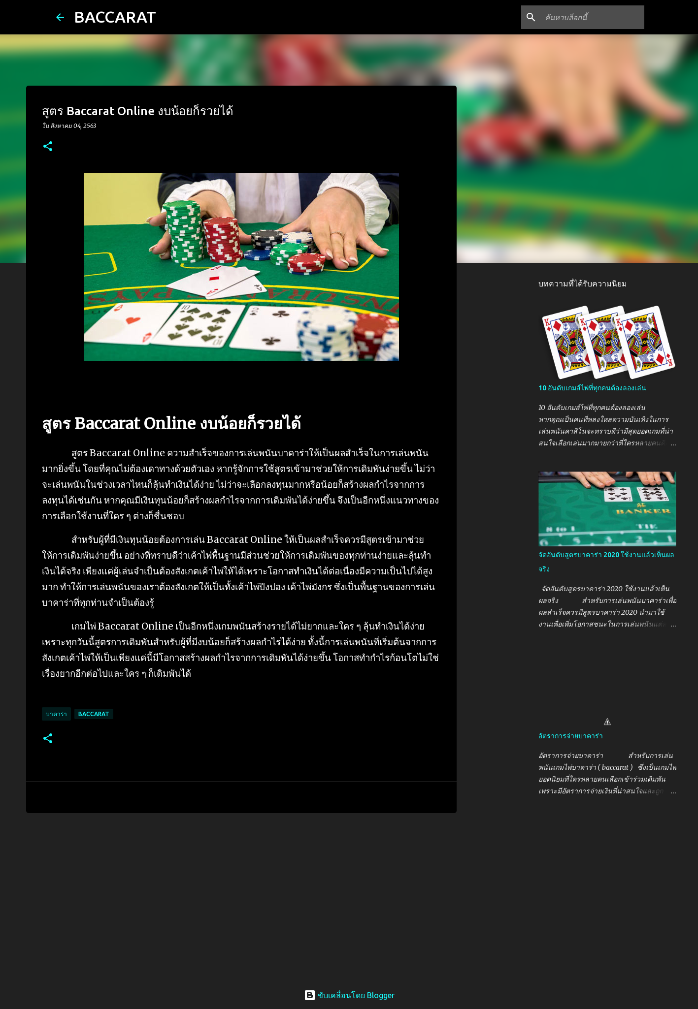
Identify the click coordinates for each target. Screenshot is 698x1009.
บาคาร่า (56, 714)
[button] (48, 147)
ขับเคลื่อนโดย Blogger (349, 995)
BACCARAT (115, 17)
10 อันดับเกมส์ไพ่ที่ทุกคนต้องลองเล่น (592, 388)
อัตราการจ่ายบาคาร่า (570, 736)
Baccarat (93, 714)
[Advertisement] (241, 897)
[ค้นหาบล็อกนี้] (592, 17)
